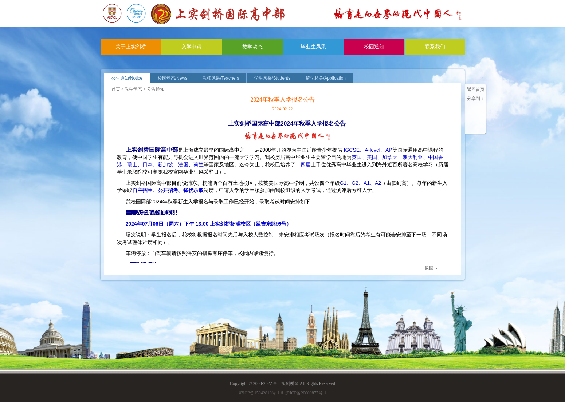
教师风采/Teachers (221, 78)
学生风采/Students (272, 78)
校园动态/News (172, 78)
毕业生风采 (313, 46)
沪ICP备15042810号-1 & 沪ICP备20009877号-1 (282, 392)
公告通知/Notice (126, 78)
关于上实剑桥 (130, 46)
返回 (429, 268)
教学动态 (252, 46)
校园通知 (374, 46)
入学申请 (191, 46)
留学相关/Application (326, 78)
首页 (115, 89)
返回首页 (475, 89)
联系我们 (435, 46)
